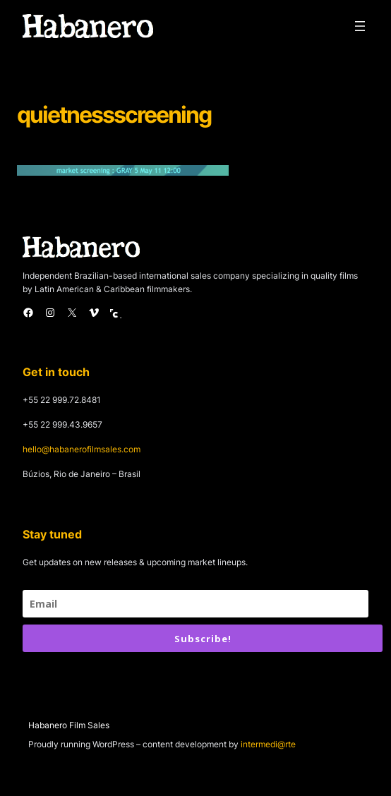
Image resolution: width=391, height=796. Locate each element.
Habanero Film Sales (68, 725)
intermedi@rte (268, 744)
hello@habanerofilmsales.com (81, 449)
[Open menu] (359, 26)
